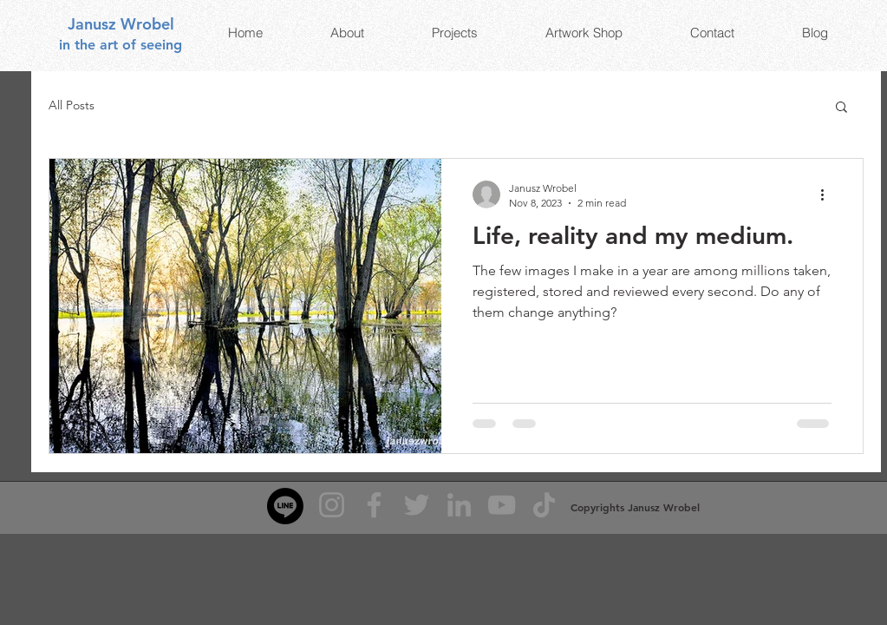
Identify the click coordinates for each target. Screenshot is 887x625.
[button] (841, 108)
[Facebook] (374, 505)
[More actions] (829, 194)
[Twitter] (417, 505)
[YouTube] (502, 505)
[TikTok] (544, 505)
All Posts (72, 105)
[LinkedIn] (459, 505)
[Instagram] (332, 505)
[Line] (285, 506)
